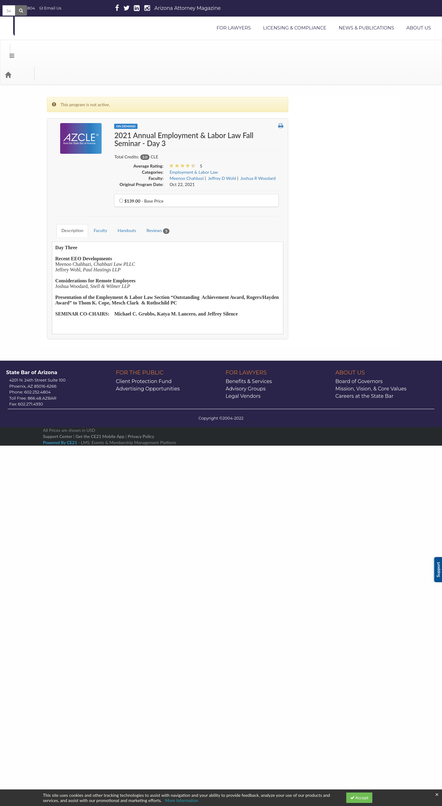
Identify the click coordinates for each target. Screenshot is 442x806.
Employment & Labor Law (326, 280)
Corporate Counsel (320, 222)
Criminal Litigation (319, 245)
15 (362, 662)
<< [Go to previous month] (311, 628)
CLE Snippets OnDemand (326, 187)
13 (332, 662)
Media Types (75, 50)
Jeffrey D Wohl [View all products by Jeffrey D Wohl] (222, 153)
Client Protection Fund (144, 723)
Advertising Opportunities (148, 731)
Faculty (96, 201)
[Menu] (7, 50)
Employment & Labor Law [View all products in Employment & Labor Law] (193, 147)
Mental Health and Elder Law (329, 443)
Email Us (50, 8)
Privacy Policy (141, 778)
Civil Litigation (315, 175)
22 (362, 670)
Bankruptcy (313, 152)
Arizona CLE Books (320, 140)
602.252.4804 (20, 8)
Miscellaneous (315, 455)
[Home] (17, 50)
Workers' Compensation (324, 612)
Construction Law (319, 210)
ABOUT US (418, 28)
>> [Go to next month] (380, 628)
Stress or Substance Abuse (327, 577)
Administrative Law (320, 93)
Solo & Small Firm (318, 565)
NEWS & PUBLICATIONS (366, 28)
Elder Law (311, 268)
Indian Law (312, 350)
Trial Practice (314, 600)
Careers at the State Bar (364, 738)
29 (362, 678)
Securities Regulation (322, 542)
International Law (318, 385)
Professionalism (317, 507)
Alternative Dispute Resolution (331, 105)
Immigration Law (318, 338)
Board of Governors (359, 723)
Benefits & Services (249, 723)
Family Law (312, 315)
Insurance (311, 362)
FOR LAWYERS (233, 28)
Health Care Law (318, 327)
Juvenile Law (314, 397)
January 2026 (346, 628)
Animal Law (313, 117)
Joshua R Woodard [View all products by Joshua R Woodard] (258, 153)
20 (332, 670)
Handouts (122, 201)
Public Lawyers (316, 518)
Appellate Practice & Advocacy (331, 128)
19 (318, 670)
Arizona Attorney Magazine (187, 8)
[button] (280, 101)
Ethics (308, 303)
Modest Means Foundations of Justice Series (338, 469)
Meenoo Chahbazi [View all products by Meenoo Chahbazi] (186, 153)
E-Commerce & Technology (327, 257)
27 (332, 678)
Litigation (311, 432)
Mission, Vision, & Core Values (371, 731)
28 (347, 678)
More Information (182, 800)
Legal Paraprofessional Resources (333, 420)
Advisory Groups (246, 731)
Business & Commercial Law (328, 163)
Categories (43, 50)
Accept (359, 797)
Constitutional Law (320, 198)
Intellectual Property (321, 373)
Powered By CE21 (60, 784)
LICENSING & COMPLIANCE (294, 28)
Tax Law (309, 588)
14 (347, 662)
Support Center (57, 778)
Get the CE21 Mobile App (100, 778)
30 (376, 678)
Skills (307, 553)
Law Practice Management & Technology (340, 408)
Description (68, 201)
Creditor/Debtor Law (322, 233)
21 (347, 670)
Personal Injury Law (320, 483)
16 (376, 662)
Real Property (315, 530)
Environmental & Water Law (328, 292)
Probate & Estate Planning (326, 495)
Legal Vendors (243, 738)
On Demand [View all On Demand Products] (125, 101)
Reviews (153, 201)
